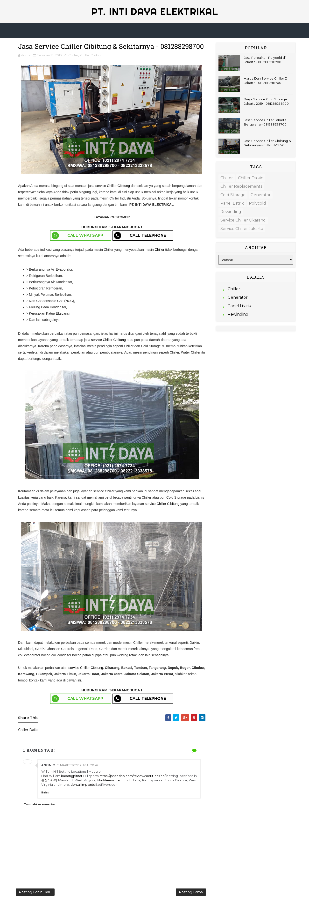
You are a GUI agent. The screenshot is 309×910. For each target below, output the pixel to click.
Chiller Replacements (241, 186)
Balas (45, 792)
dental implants (82, 784)
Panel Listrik (232, 203)
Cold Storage (233, 194)
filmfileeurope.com (112, 780)
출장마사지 (49, 780)
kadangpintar (71, 776)
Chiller (73, 55)
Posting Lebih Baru (35, 892)
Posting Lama (191, 892)
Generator (261, 194)
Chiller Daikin (90, 55)
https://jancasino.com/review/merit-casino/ (132, 776)
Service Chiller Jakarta (241, 228)
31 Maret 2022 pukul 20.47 (77, 765)
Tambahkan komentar (39, 804)
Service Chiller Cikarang (243, 220)
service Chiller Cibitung (112, 186)
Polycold (257, 203)
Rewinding (230, 211)
